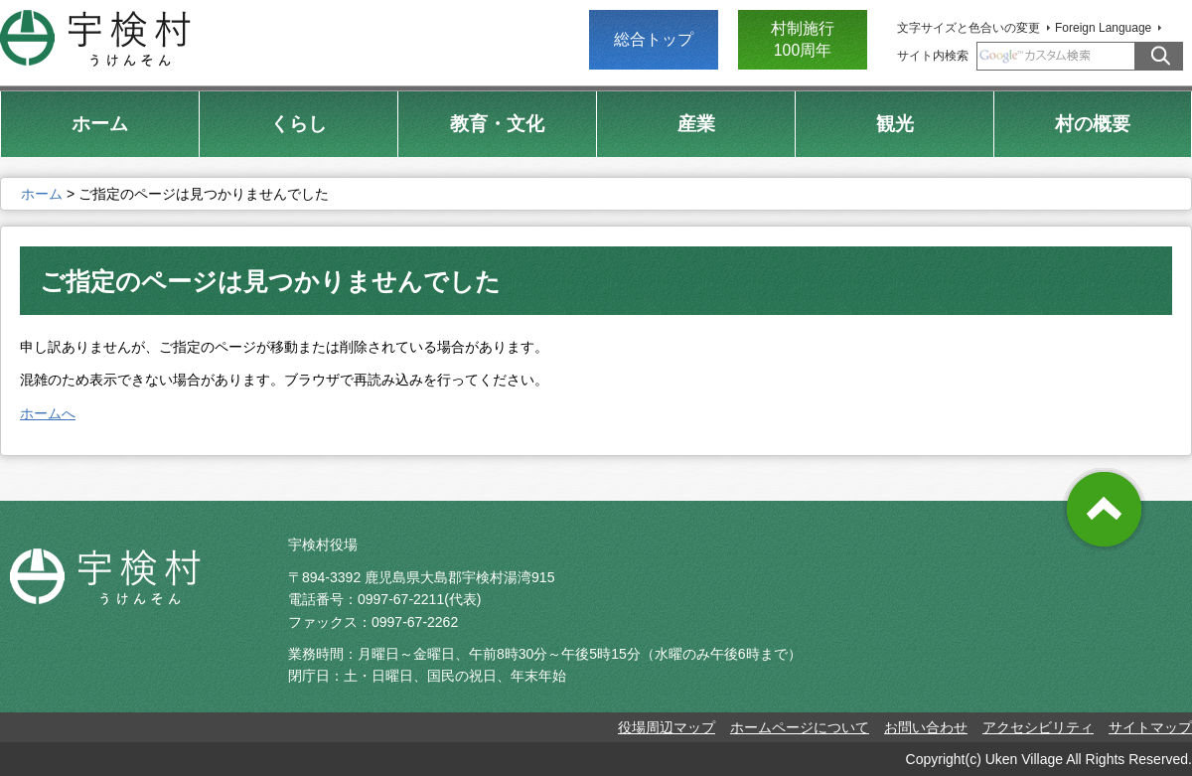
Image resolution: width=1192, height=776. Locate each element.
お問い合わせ (926, 727)
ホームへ (47, 413)
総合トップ (653, 39)
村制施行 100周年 (802, 39)
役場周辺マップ (666, 727)
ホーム (42, 194)
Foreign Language (1103, 28)
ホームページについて (799, 727)
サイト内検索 (932, 56)
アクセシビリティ (1038, 727)
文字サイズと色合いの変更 (968, 28)
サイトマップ (1150, 727)
